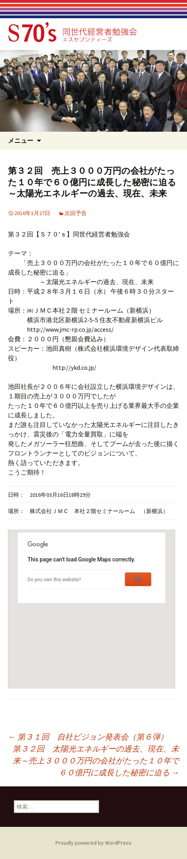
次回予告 (76, 213)
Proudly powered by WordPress (93, 842)
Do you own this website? (54, 579)
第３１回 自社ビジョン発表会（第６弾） (88, 737)
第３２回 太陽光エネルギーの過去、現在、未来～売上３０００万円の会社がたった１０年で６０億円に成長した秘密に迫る (96, 760)
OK (137, 579)
